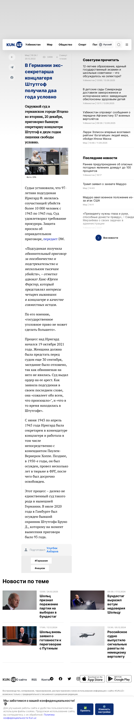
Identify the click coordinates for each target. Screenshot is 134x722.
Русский (105, 44)
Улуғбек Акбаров (52, 550)
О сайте (21, 679)
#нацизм (40, 568)
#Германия (41, 560)
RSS (34, 679)
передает (50, 239)
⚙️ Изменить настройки (104, 709)
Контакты (48, 679)
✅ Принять (85, 709)
